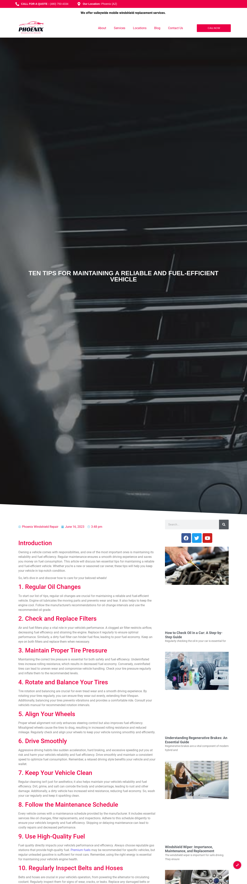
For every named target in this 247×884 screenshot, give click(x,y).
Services (119, 28)
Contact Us (175, 28)
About (102, 28)
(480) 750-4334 (59, 3)
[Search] (224, 524)
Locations (139, 28)
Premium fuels (81, 850)
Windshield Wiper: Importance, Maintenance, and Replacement (189, 849)
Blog (157, 28)
